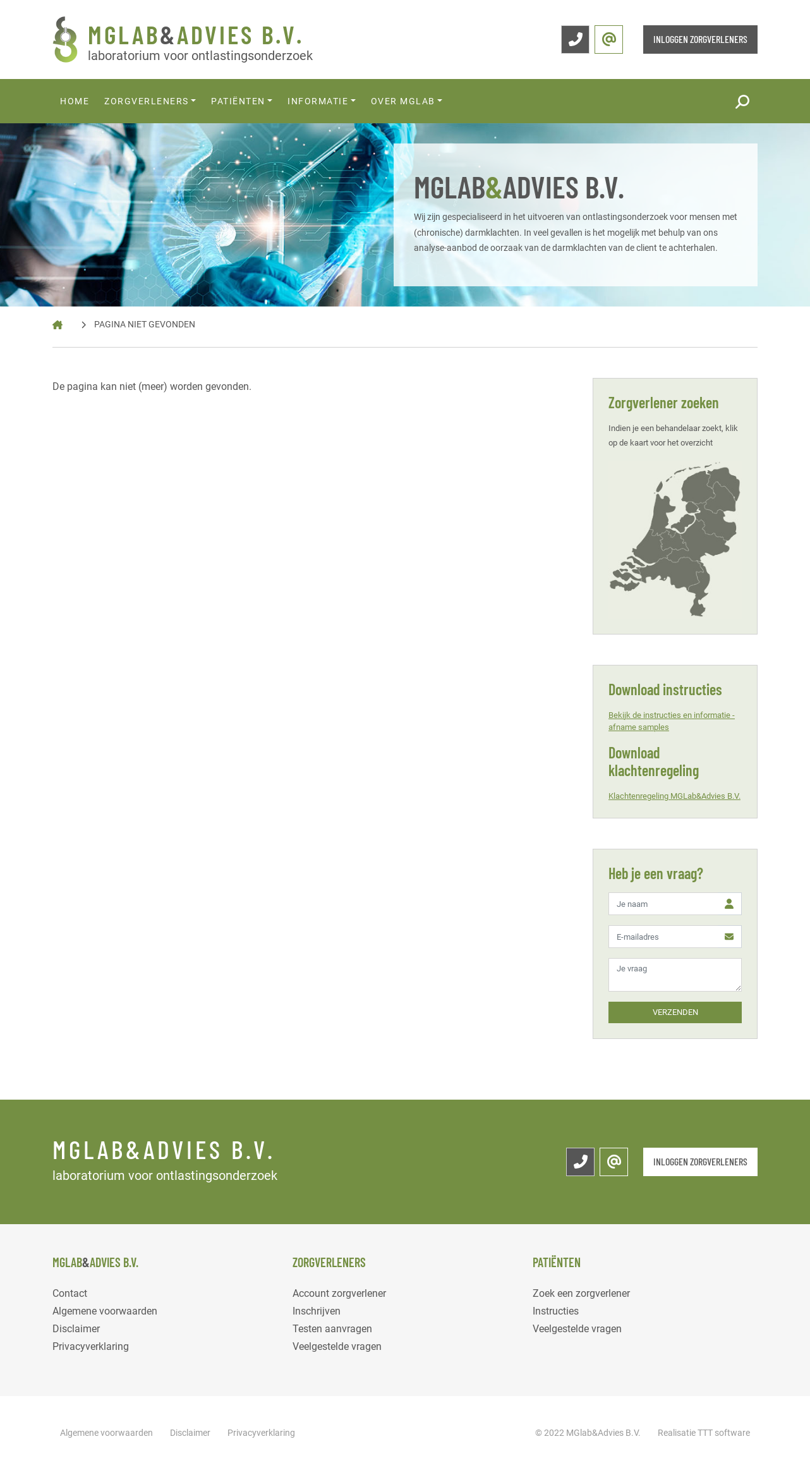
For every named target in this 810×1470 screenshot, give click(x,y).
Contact (69, 1293)
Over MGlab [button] (403, 101)
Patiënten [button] (238, 101)
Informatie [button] (317, 101)
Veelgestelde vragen (337, 1346)
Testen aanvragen (332, 1329)
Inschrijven (317, 1311)
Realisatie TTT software (704, 1433)
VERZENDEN (675, 1012)
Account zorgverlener (339, 1293)
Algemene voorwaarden (104, 1311)
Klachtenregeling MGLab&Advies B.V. (674, 796)
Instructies (556, 1311)
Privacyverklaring (90, 1346)
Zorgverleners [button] (146, 101)
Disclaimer (76, 1329)
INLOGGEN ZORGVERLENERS (700, 39)
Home (74, 101)
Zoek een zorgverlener (581, 1293)
